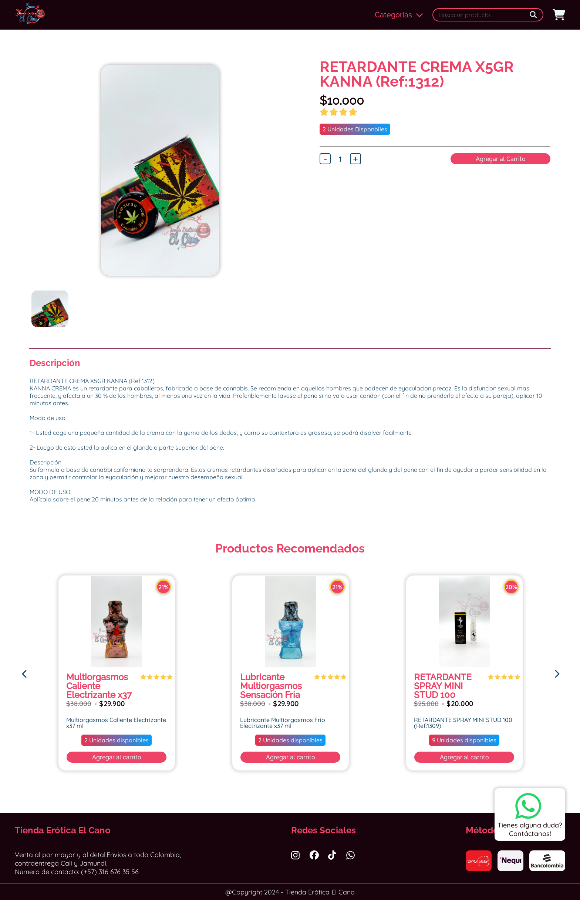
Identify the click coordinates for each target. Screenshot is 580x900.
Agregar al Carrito (501, 158)
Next (296, 188)
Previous (24, 188)
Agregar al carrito (116, 757)
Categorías (399, 14)
